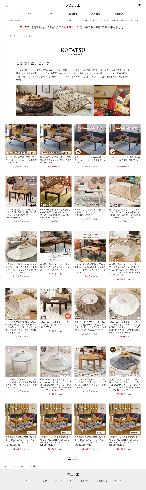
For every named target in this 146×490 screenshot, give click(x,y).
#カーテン (136, 20)
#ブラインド (104, 20)
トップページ (27, 14)
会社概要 (85, 481)
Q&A (50, 14)
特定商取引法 (101, 481)
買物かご (119, 14)
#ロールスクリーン (120, 20)
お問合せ (73, 14)
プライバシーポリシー (65, 481)
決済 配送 (95, 14)
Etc (20, 36)
